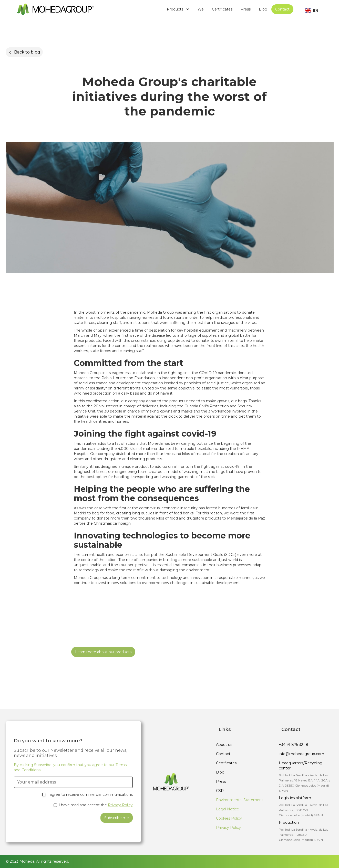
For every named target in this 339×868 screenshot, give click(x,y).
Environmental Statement (239, 800)
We (201, 9)
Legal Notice (227, 809)
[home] (55, 9)
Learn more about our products (103, 652)
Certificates (222, 9)
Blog (263, 9)
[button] (178, 9)
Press (246, 9)
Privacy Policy (120, 805)
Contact (282, 9)
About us (224, 744)
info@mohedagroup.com (301, 753)
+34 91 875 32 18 (293, 744)
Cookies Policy (229, 818)
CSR (220, 790)
